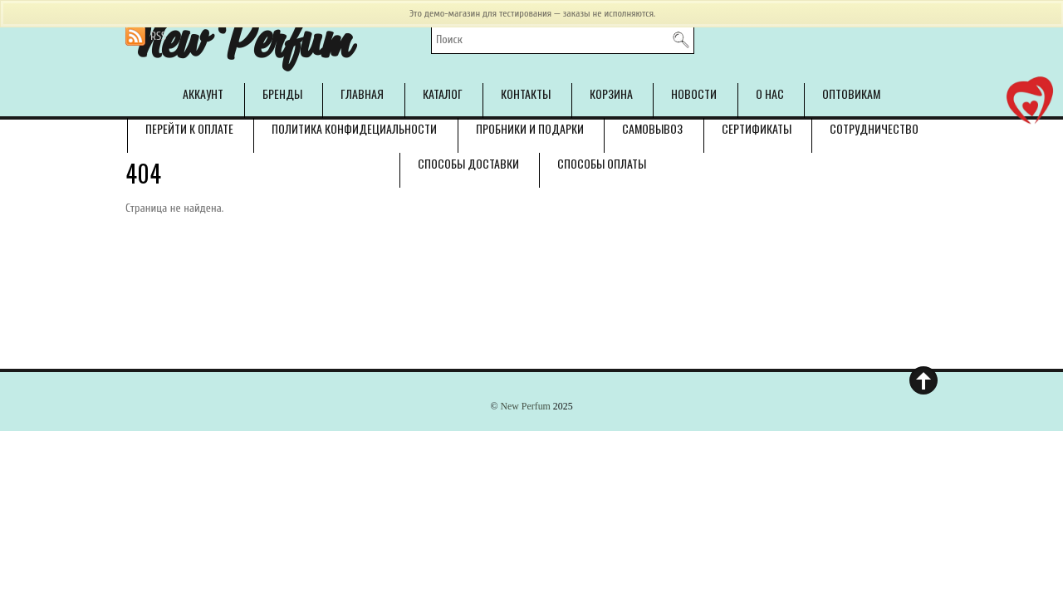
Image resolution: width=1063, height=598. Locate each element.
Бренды (282, 93)
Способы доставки (468, 163)
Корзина (611, 93)
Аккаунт (203, 93)
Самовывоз (652, 128)
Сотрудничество (874, 128)
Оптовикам (851, 93)
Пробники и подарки (530, 128)
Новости (694, 93)
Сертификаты (756, 128)
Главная (362, 93)
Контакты (526, 93)
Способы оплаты (601, 163)
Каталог (443, 93)
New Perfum (525, 406)
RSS (158, 36)
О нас (770, 93)
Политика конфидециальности (354, 128)
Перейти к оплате (189, 128)
